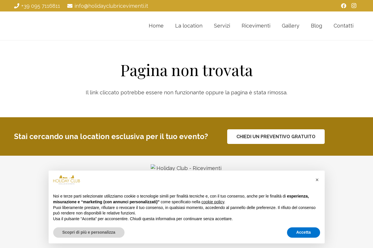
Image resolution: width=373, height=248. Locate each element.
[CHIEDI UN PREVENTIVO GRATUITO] (276, 136)
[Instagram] (354, 6)
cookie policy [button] (212, 202)
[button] (317, 179)
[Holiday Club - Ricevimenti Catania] (39, 25)
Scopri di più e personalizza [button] (88, 232)
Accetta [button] (303, 232)
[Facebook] (343, 6)
